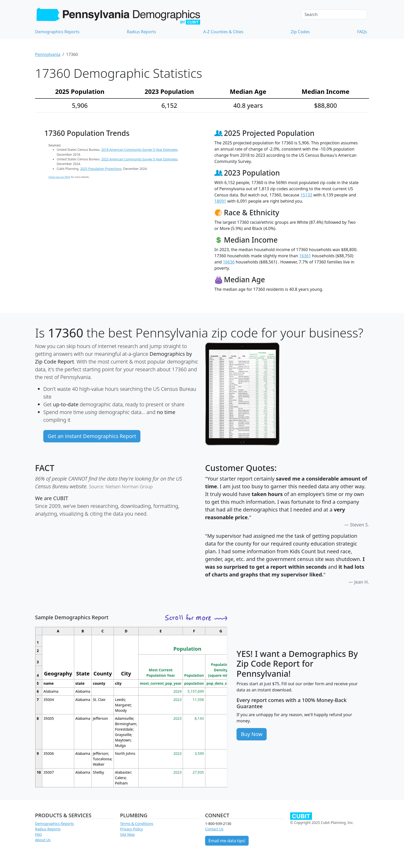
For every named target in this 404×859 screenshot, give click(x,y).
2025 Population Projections (101, 169)
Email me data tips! (226, 841)
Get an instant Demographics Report (92, 436)
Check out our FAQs (59, 177)
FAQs (362, 32)
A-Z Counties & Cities (223, 32)
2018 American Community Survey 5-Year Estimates (139, 149)
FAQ (38, 834)
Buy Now (251, 734)
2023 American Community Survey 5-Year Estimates (139, 159)
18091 (220, 201)
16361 (305, 256)
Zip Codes (300, 32)
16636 (229, 262)
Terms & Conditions (136, 823)
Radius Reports (141, 32)
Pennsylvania (48, 54)
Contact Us (214, 829)
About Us (42, 839)
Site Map (127, 834)
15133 (306, 195)
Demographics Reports (57, 32)
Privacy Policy (131, 829)
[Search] (334, 14)
